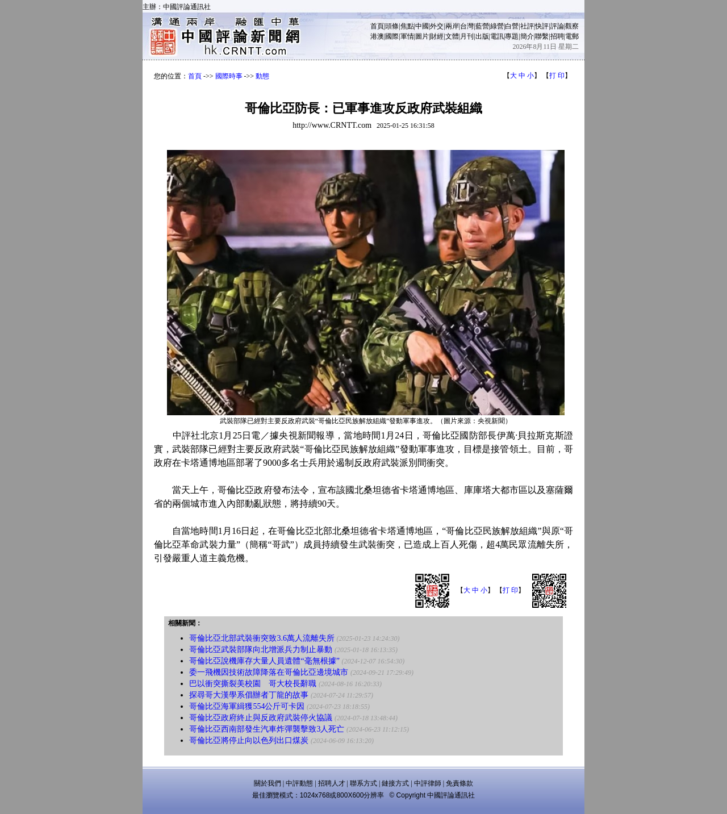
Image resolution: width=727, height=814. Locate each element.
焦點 (407, 26)
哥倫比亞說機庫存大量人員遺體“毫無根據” (264, 661)
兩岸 (452, 26)
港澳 (377, 36)
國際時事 (229, 76)
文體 (452, 36)
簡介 (527, 36)
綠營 (497, 26)
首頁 (377, 26)
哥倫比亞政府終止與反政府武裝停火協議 (260, 717)
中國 (422, 26)
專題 (512, 36)
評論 (557, 26)
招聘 (557, 36)
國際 (392, 36)
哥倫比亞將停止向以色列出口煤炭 (248, 740)
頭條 (392, 26)
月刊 (467, 36)
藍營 (482, 26)
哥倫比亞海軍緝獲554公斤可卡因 (246, 706)
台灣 (467, 26)
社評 (527, 26)
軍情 (407, 36)
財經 (437, 36)
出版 (482, 36)
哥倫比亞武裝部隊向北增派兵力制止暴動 (260, 649)
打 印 (557, 76)
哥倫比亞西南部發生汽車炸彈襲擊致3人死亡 (266, 729)
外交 (437, 26)
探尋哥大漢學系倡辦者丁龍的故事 (248, 695)
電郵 (572, 36)
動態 (262, 76)
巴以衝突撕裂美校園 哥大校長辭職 (252, 683)
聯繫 (542, 36)
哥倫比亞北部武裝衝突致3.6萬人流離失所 (262, 638)
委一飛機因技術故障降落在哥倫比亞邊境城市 (268, 672)
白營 (512, 26)
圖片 (422, 36)
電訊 (497, 36)
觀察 (572, 26)
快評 (542, 26)
